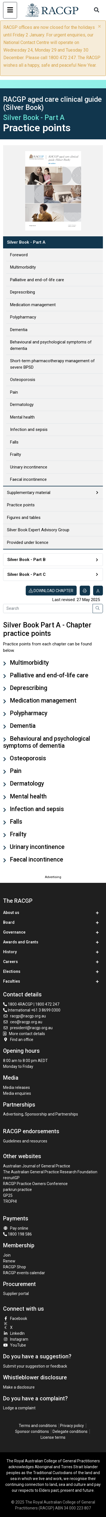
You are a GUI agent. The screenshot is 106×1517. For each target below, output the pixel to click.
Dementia (18, 329)
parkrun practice (17, 1189)
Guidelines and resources (25, 1141)
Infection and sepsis (29, 429)
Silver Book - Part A (26, 242)
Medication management (33, 304)
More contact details (27, 1033)
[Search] (48, 608)
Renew (9, 1261)
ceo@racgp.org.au (22, 1022)
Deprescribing (22, 292)
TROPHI (10, 1201)
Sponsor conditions (32, 1431)
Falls (14, 442)
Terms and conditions (38, 1425)
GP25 (8, 1195)
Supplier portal (16, 1293)
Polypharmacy (23, 317)
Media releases (16, 1087)
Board (9, 922)
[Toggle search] (97, 10)
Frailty (15, 454)
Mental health (22, 417)
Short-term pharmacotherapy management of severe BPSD (52, 364)
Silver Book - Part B (26, 559)
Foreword (19, 254)
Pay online (15, 1228)
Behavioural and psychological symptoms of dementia (51, 345)
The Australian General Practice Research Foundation (50, 1172)
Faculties (11, 981)
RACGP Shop (14, 1267)
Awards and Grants (20, 942)
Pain (14, 392)
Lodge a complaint (19, 1408)
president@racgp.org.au (28, 1028)
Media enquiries (17, 1093)
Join (7, 1255)
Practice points (21, 504)
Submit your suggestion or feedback (35, 1366)
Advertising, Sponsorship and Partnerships (40, 1114)
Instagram (15, 1339)
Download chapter (51, 590)
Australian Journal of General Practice (36, 1166)
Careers (10, 961)
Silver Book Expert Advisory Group (38, 529)
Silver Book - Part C (26, 574)
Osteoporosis (22, 379)
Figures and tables (24, 517)
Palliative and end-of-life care (37, 279)
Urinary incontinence (28, 467)
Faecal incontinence (28, 479)
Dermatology (22, 404)
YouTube (14, 1345)
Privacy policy (72, 1425)
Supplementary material (28, 492)
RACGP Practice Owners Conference (35, 1183)
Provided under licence (27, 542)
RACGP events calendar (24, 1273)
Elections (11, 971)
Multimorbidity (23, 267)
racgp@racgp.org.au (24, 1016)
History (10, 952)
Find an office (18, 1039)
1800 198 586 (17, 1234)
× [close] (99, 26)
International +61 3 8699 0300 (31, 1010)
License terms (53, 1437)
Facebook (15, 1318)
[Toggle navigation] (10, 10)
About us (11, 912)
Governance (14, 932)
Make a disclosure (19, 1387)
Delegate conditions (70, 1431)
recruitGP (11, 1178)
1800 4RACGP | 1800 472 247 (31, 1004)
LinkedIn (14, 1333)
